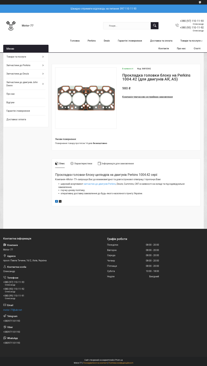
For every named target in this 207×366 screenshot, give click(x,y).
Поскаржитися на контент (95, 363)
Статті (197, 48)
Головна (75, 40)
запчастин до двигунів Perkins (100, 184)
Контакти (163, 48)
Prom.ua (119, 360)
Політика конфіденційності (121, 363)
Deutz (107, 40)
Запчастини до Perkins (18, 65)
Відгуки (10, 102)
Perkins (92, 40)
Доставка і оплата (16, 119)
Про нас (181, 48)
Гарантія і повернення (130, 40)
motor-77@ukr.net (12, 310)
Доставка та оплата (161, 40)
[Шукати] (154, 25)
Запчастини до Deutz (17, 73)
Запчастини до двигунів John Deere (22, 84)
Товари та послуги (190, 40)
